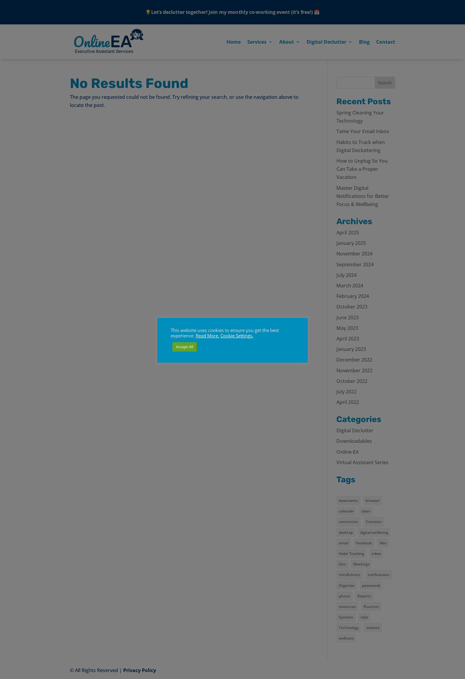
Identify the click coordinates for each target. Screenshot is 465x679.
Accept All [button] (184, 346)
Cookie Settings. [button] (236, 336)
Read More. (207, 336)
